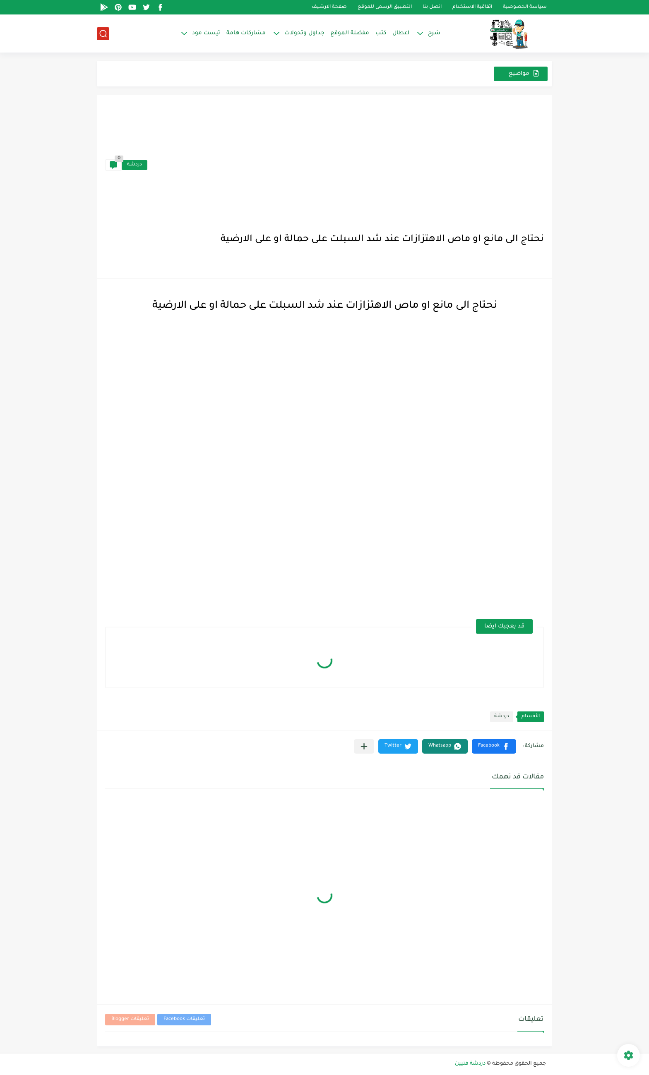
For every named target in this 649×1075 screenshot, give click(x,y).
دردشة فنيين (470, 1064)
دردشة (134, 165)
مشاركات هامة (246, 33)
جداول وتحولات (304, 33)
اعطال (400, 33)
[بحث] (103, 33)
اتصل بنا (432, 7)
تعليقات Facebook (184, 1019)
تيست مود (206, 33)
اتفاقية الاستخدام (472, 7)
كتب (380, 33)
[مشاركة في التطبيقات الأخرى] (364, 746)
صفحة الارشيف (329, 7)
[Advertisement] (345, 165)
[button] (494, 746)
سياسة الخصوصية (525, 7)
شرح (434, 33)
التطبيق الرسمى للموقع (385, 7)
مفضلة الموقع (349, 33)
